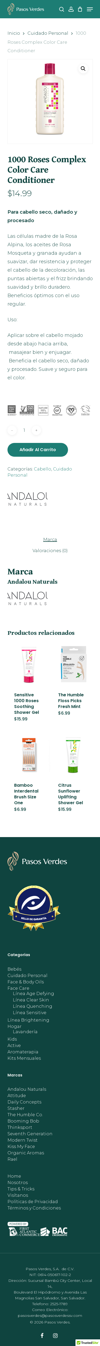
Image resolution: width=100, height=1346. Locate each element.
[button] (83, 68)
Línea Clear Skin (31, 1000)
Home (14, 1176)
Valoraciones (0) (50, 551)
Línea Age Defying (33, 994)
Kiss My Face (21, 1147)
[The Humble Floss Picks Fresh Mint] (72, 664)
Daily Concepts (24, 1102)
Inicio (13, 33)
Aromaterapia (22, 1052)
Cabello (42, 469)
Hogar (14, 1026)
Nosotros (17, 1183)
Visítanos (17, 1195)
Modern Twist (22, 1140)
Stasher (16, 1108)
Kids (12, 1039)
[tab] (50, 539)
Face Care (18, 988)
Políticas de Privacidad (32, 1202)
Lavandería (25, 1032)
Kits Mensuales (24, 1058)
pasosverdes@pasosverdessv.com (50, 1315)
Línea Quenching (32, 1006)
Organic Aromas (25, 1153)
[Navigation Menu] (90, 9)
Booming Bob (23, 1121)
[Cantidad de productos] (24, 430)
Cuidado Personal (47, 33)
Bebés (14, 969)
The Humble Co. (25, 1115)
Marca (50, 540)
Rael (12, 1159)
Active (14, 1046)
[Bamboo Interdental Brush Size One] (28, 754)
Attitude (16, 1096)
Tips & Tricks (20, 1189)
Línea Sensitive (29, 1013)
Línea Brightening (28, 1020)
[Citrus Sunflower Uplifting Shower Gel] (72, 754)
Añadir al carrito (37, 450)
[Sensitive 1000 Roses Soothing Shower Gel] (28, 664)
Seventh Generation (30, 1134)
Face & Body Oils (25, 982)
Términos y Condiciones (34, 1208)
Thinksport (19, 1127)
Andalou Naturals (26, 1089)
